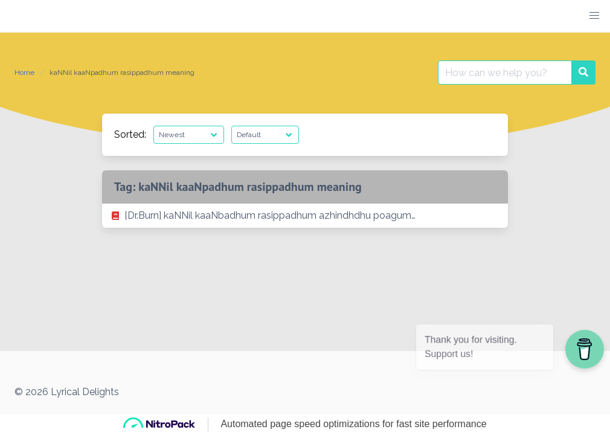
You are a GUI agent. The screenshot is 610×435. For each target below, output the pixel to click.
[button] (594, 15)
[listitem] (305, 216)
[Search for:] (505, 72)
